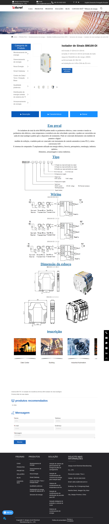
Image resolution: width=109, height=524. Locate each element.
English (87, 2)
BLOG (67, 9)
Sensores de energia (76, 37)
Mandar (19, 442)
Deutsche (93, 2)
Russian (105, 2)
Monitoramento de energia (37, 37)
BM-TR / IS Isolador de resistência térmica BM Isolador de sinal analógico (39, 392)
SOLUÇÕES (59, 9)
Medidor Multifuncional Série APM (57, 37)
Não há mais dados (23, 394)
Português (99, 2)
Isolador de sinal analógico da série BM (96, 37)
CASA (30, 9)
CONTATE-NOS (77, 9)
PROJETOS (49, 9)
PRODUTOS (39, 9)
